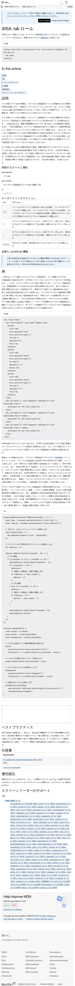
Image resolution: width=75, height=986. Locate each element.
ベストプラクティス (10, 82)
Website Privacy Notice (27, 984)
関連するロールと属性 (15, 167)
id (2, 189)
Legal (60, 984)
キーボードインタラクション (19, 198)
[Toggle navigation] (71, 2)
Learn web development (59, 960)
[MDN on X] (10, 946)
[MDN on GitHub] (3, 946)
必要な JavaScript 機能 (15, 251)
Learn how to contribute (13, 909)
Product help (7, 976)
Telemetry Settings (47, 984)
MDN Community (32, 956)
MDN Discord (31, 968)
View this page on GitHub (13, 919)
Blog (3, 960)
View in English (44, 20)
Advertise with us (8, 968)
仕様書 (5, 86)
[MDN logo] (6, 935)
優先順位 (6, 89)
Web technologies (56, 956)
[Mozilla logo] (8, 983)
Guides (52, 964)
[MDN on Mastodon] (14, 946)
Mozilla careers (8, 964)
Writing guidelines (32, 964)
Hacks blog (54, 976)
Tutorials (53, 968)
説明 (4, 76)
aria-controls (7, 181)
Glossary (53, 972)
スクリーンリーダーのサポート (15, 93)
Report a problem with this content (40, 919)
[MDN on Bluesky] (7, 946)
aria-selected (7, 172)
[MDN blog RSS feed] (18, 946)
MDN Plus (6, 972)
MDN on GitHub (32, 972)
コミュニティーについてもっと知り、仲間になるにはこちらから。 (32, 16)
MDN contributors (49, 916)
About (4, 956)
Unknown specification (12, 767)
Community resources (34, 960)
